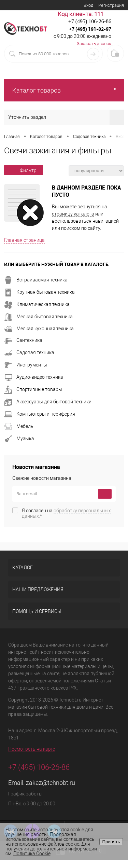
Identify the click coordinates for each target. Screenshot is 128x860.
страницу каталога (73, 214)
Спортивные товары (33, 389)
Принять (111, 841)
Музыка (19, 438)
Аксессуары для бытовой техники (47, 401)
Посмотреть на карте (31, 749)
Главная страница (24, 240)
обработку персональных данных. (66, 513)
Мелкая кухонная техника (39, 328)
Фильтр (24, 170)
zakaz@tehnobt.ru (50, 782)
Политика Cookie (32, 853)
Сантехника (23, 340)
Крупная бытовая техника (39, 292)
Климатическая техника (37, 304)
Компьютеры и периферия (39, 414)
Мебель (18, 426)
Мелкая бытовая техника (38, 316)
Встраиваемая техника (36, 279)
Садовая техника (29, 352)
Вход (88, 5)
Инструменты (25, 364)
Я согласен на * (66, 513)
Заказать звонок (94, 43)
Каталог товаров (64, 90)
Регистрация (111, 5)
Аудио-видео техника (33, 377)
